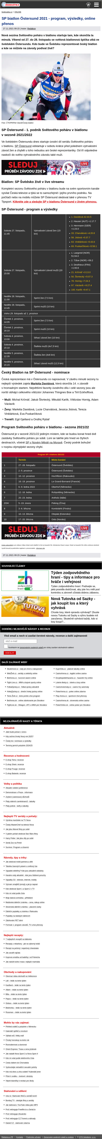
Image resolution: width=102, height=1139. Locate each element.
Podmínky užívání (33, 1137)
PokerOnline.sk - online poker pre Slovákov (73, 705)
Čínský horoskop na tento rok (17, 1040)
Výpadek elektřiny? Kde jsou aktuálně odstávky (25, 871)
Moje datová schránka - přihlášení (19, 898)
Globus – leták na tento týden (17, 1003)
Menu (96, 5)
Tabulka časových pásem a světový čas (21, 866)
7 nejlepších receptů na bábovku (19, 939)
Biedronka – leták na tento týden (19, 1008)
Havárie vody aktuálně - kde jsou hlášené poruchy (26, 875)
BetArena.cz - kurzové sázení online (21, 678)
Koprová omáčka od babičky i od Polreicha (23, 957)
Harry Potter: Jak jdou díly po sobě (19, 838)
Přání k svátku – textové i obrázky (19, 1076)
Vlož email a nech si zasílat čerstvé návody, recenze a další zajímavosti (45, 635)
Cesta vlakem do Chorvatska (17, 1063)
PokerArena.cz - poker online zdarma (71, 691)
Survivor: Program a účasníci (17, 847)
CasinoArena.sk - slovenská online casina (72, 700)
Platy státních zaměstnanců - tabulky (20, 801)
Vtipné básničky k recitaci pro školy (20, 1081)
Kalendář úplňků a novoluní (17, 1031)
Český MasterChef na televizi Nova (20, 825)
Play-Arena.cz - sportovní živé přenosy (71, 696)
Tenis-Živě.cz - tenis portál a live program (23, 696)
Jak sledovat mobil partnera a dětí (19, 862)
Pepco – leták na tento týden (17, 999)
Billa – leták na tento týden (16, 994)
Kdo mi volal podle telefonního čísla (20, 1058)
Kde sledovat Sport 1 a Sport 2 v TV (20, 889)
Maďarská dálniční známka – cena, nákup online (25, 902)
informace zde (40, 548)
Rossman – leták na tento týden (18, 1012)
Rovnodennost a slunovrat (16, 1045)
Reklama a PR (7, 1137)
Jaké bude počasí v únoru (16, 732)
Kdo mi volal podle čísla (15, 893)
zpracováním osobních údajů (31, 648)
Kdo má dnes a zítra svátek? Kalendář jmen (23, 1072)
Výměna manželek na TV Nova (18, 820)
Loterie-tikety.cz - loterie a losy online (70, 682)
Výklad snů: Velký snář (15, 1036)
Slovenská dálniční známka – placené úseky (23, 907)
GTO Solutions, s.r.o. (87, 1137)
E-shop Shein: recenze (15, 764)
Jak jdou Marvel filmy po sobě (17, 829)
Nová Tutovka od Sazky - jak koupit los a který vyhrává (73, 603)
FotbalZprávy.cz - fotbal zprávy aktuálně (23, 687)
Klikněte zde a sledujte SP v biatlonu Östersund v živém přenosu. (55, 201)
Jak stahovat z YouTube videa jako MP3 (22, 1105)
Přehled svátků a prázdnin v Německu (21, 1027)
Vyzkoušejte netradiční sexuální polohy (21, 1067)
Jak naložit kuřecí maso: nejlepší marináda (23, 962)
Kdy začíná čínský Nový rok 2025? (19, 736)
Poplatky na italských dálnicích (18, 916)
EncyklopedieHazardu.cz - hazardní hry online (74, 678)
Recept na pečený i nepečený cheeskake (22, 948)
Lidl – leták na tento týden (16, 981)
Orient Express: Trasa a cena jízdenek (21, 1049)
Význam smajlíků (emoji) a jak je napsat (21, 884)
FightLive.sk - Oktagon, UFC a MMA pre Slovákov (27, 705)
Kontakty (19, 1137)
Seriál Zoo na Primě (14, 843)
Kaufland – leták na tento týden (18, 985)
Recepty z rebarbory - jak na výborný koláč (23, 944)
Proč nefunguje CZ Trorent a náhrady (21, 1118)
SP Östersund (23, 146)
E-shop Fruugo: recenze (15, 769)
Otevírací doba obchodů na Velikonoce (21, 976)
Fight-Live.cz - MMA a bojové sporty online (24, 682)
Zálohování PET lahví (14, 920)
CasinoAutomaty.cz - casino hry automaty (72, 687)
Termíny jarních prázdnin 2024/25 (19, 745)
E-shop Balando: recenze (16, 773)
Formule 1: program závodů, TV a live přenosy (24, 925)
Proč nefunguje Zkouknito (16, 1114)
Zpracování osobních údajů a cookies (59, 1137)
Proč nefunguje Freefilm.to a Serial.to (21, 1109)
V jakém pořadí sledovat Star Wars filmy (22, 834)
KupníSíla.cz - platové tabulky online (70, 669)
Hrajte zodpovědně (7, 545)
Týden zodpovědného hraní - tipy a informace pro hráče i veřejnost (75, 577)
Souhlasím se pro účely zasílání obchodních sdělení (41, 648)
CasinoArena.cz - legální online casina (71, 673)
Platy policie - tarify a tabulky (17, 806)
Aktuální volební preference (17, 788)
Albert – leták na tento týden (17, 990)
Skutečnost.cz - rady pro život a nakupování (24, 669)
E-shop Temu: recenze (15, 760)
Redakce (31, 28)
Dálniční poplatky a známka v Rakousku (22, 911)
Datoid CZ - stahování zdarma (18, 1123)
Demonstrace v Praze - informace (19, 792)
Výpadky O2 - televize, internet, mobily (21, 880)
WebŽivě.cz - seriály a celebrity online (22, 673)
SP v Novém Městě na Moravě (44, 442)
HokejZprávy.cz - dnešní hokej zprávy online (24, 691)
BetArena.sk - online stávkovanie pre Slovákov (25, 700)
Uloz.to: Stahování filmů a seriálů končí (21, 1096)
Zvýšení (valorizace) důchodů (17, 797)
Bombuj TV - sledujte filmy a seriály (20, 1100)
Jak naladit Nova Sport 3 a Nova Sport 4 (22, 1054)
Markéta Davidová (42, 383)
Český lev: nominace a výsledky (18, 741)
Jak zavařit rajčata (13, 953)
